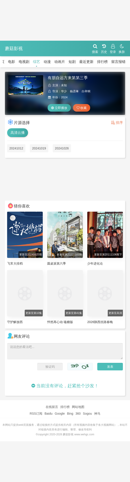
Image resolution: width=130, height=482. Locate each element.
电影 (11, 62)
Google (60, 413)
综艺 (36, 62)
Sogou (87, 413)
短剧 (72, 62)
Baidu (49, 413)
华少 (64, 91)
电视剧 (24, 62)
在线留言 (52, 407)
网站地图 (78, 407)
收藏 (82, 108)
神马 (97, 413)
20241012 (16, 148)
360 (78, 413)
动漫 (47, 62)
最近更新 (86, 62)
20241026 (62, 148)
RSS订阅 (36, 413)
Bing (70, 413)
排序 (117, 123)
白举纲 (86, 91)
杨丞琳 (74, 91)
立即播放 (59, 108)
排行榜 (102, 62)
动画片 (59, 62)
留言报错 (118, 62)
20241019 (39, 148)
